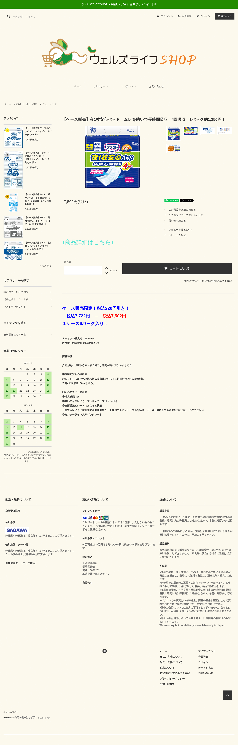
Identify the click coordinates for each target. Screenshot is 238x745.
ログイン (205, 16)
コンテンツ (129, 86)
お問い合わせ (156, 86)
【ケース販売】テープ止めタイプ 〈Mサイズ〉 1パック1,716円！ (38, 131)
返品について (191, 281)
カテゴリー (101, 86)
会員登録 (187, 16)
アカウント (167, 16)
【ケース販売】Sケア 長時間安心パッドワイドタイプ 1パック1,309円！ (37, 220)
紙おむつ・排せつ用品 (26, 104)
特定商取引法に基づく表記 (217, 281)
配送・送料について (171, 662)
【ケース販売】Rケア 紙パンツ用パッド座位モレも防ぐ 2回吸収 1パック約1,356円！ (38, 199)
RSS (162, 684)
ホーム (78, 86)
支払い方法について (171, 656)
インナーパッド (49, 104)
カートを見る (205, 667)
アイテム (224, 16)
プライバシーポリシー (172, 678)
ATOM (170, 684)
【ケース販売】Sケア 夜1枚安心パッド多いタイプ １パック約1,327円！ (38, 246)
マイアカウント (207, 651)
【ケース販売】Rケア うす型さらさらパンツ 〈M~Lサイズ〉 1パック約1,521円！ (37, 158)
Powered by (27, 718)
